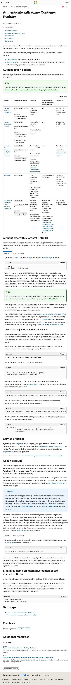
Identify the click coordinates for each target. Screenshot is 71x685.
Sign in (67, 2)
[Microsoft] (35, 2)
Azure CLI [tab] (7, 253)
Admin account (9, 38)
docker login (33, 384)
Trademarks (15, 682)
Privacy (41, 679)
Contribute (34, 679)
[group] (36, 395)
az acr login (48, 257)
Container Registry (21, 6)
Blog (25, 679)
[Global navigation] (2, 2)
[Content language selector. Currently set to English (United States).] (11, 675)
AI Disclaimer (5, 679)
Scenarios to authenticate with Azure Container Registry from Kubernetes (31, 90)
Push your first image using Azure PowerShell (22, 615)
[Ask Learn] (63, 6)
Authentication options (11, 30)
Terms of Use (5, 682)
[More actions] (66, 6)
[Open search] (63, 2)
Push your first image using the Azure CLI (20, 612)
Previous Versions (17, 679)
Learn (5, 6)
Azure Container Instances (56, 483)
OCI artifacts (53, 299)
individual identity (27, 506)
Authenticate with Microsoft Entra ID (15, 33)
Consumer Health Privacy (54, 679)
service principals (49, 506)
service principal (18, 444)
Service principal (9, 35)
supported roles (8, 452)
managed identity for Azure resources (50, 325)
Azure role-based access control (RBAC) (52, 314)
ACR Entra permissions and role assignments (35, 169)
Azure (11, 6)
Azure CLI (17, 257)
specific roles (47, 319)
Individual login (12, 59)
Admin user (7, 175)
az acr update (9, 543)
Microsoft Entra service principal (8, 124)
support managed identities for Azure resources (61, 154)
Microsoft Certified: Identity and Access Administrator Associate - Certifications (28, 657)
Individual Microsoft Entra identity (8, 110)
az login (29, 257)
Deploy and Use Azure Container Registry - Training (19, 648)
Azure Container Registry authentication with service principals (41, 456)
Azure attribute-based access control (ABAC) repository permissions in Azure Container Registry (48, 226)
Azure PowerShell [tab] (18, 253)
